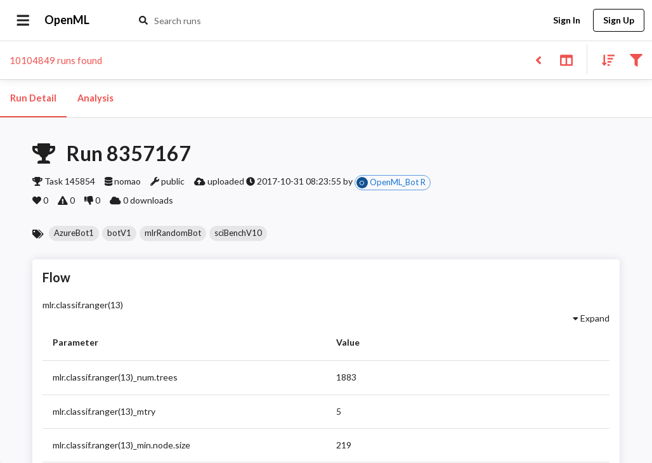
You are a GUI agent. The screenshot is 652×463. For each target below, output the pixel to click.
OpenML (67, 20)
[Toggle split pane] (566, 59)
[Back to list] (538, 59)
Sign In (566, 20)
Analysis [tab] (95, 98)
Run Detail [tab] (33, 98)
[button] (74, 233)
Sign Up (619, 21)
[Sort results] (604, 59)
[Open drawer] (23, 20)
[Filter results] (636, 59)
